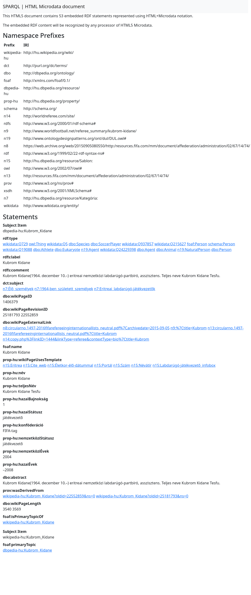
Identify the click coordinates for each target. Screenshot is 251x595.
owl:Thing (37, 243)
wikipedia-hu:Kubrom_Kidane (28, 522)
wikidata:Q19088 (17, 249)
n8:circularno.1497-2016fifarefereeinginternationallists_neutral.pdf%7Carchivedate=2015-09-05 (86, 328)
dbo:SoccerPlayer (106, 243)
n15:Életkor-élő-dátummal (70, 365)
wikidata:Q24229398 (118, 249)
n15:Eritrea (12, 365)
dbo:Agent (146, 249)
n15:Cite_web (34, 365)
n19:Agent (90, 249)
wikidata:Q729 (15, 243)
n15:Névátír (141, 365)
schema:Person (221, 243)
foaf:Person (197, 243)
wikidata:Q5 (57, 243)
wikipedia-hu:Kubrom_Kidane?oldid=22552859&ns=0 (49, 496)
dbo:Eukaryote (67, 249)
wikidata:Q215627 (170, 243)
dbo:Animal (166, 249)
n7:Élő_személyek (18, 288)
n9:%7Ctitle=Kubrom (189, 328)
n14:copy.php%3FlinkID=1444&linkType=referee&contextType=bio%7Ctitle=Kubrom (76, 339)
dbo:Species (79, 243)
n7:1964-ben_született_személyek (63, 288)
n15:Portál (103, 365)
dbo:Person (221, 249)
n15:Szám (121, 365)
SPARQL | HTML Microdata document (44, 6)
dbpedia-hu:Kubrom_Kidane (27, 550)
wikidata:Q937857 (137, 243)
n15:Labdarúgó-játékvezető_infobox (184, 365)
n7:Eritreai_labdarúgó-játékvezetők (124, 288)
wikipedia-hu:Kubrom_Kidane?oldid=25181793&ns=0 (142, 496)
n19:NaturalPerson (193, 249)
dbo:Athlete (43, 249)
